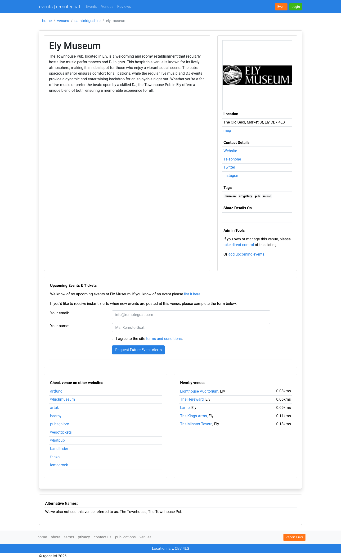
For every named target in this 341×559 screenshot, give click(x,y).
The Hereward (192, 399)
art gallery (245, 196)
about (55, 537)
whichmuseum (62, 399)
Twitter (229, 167)
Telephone (232, 159)
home (47, 20)
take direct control (239, 245)
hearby (56, 416)
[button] (295, 6)
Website (230, 151)
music (267, 196)
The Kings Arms (193, 416)
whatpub (57, 440)
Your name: (59, 326)
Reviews (124, 6)
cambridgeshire (87, 20)
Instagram (232, 175)
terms (69, 537)
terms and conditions (164, 338)
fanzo (55, 457)
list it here (192, 294)
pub (257, 196)
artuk (54, 407)
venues (63, 20)
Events (91, 6)
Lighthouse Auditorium (199, 391)
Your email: (59, 313)
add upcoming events (246, 254)
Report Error (294, 537)
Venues (107, 6)
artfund (56, 391)
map (227, 130)
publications (125, 537)
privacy (84, 537)
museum (230, 196)
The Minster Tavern (196, 424)
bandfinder (59, 448)
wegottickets (61, 432)
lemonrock (59, 465)
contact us (102, 537)
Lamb (185, 407)
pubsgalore (59, 424)
